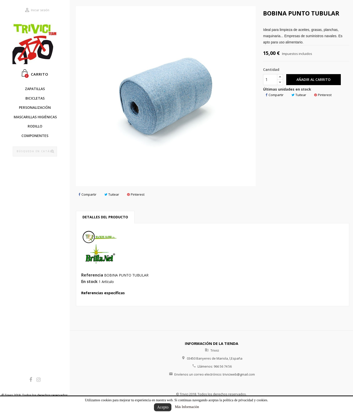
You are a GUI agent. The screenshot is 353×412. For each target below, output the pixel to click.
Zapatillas (35, 88)
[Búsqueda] (35, 151)
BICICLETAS (35, 98)
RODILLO (35, 126)
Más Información (187, 407)
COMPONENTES (34, 135)
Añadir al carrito (313, 79)
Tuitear (111, 194)
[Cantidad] (270, 79)
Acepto (162, 407)
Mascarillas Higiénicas (35, 117)
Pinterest (135, 194)
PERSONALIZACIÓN (35, 107)
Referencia (92, 275)
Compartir (87, 194)
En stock (89, 281)
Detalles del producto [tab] (105, 217)
